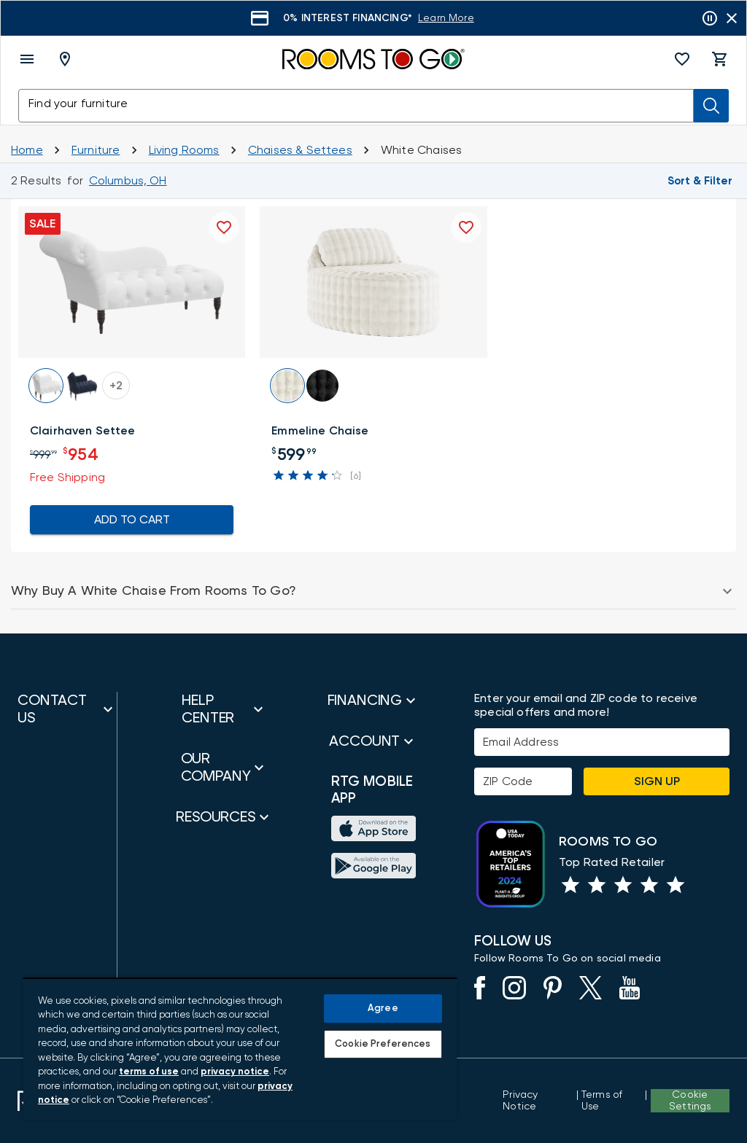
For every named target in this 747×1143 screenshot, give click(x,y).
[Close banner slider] (731, 18)
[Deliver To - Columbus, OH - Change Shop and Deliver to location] (67, 59)
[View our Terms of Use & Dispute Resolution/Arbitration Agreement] (611, 1100)
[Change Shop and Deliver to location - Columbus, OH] (128, 181)
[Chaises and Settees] (300, 150)
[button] (682, 59)
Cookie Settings (690, 1101)
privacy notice (235, 1072)
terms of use (149, 1072)
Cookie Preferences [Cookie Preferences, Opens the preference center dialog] (382, 1044)
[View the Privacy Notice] (538, 1100)
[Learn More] (446, 18)
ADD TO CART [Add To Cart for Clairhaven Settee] (131, 519)
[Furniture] (95, 150)
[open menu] (26, 59)
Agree (383, 1008)
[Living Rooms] (184, 150)
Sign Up (657, 781)
